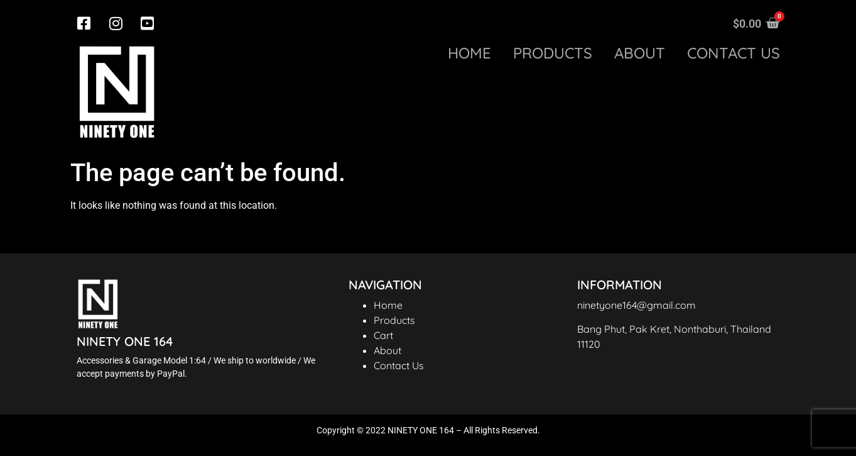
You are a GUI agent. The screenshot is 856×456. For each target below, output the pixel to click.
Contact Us (399, 365)
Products (552, 53)
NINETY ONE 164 (125, 341)
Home (469, 53)
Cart (383, 335)
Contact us (733, 53)
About (639, 53)
